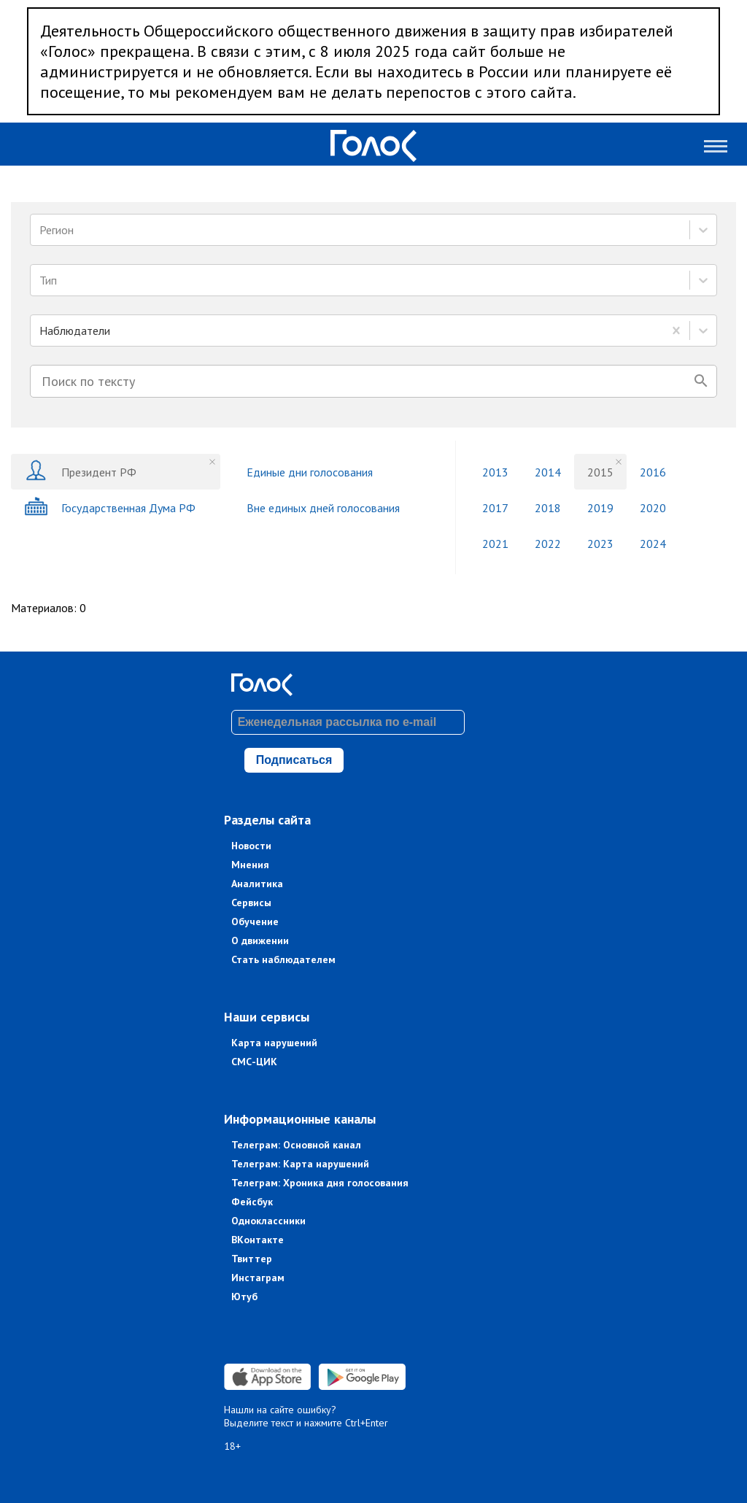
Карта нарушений (274, 1042)
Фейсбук (252, 1201)
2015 (600, 472)
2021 (495, 543)
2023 (600, 543)
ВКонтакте (257, 1239)
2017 (495, 508)
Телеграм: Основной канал (296, 1144)
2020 (653, 508)
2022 (548, 543)
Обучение (255, 921)
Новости (251, 845)
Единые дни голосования (310, 472)
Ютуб (244, 1296)
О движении (260, 940)
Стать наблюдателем (283, 959)
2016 (653, 472)
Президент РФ (80, 471)
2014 (548, 472)
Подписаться (294, 760)
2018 (548, 508)
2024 (653, 543)
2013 (495, 472)
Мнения (250, 864)
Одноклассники (268, 1220)
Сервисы (251, 902)
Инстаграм (258, 1277)
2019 (600, 508)
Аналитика (257, 883)
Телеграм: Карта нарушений (300, 1163)
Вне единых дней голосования (323, 508)
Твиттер (251, 1258)
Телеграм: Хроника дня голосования (320, 1182)
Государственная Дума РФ (110, 507)
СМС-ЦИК (254, 1061)
